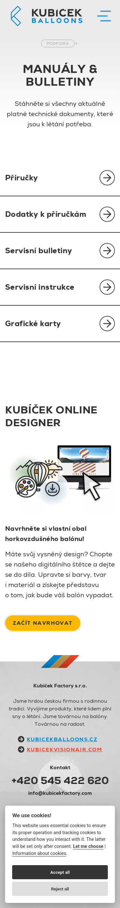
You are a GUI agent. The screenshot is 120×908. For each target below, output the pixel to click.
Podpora (57, 43)
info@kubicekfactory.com (60, 793)
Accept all (60, 872)
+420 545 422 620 (60, 780)
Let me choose (88, 846)
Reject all (60, 888)
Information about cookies (39, 853)
